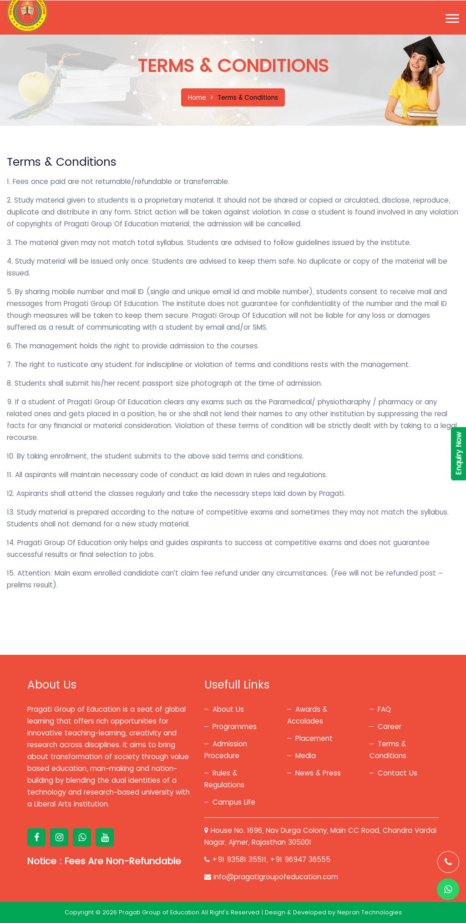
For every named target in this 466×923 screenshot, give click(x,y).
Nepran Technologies (369, 912)
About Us (228, 709)
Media (305, 755)
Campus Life (234, 802)
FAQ (384, 709)
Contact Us (397, 773)
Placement (314, 738)
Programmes (235, 726)
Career (389, 726)
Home (197, 97)
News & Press (318, 773)
